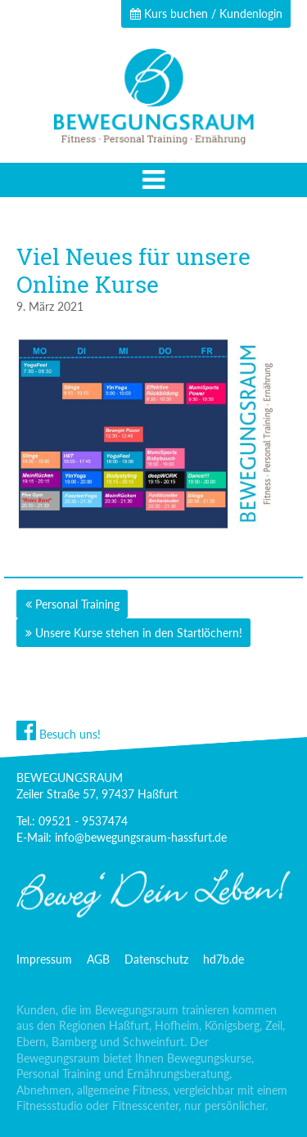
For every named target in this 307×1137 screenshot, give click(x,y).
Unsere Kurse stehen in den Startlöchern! (138, 633)
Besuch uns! (58, 734)
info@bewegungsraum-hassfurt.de (141, 837)
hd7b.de (223, 959)
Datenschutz (156, 959)
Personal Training (77, 604)
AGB (98, 959)
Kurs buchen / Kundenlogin (206, 13)
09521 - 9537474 (83, 821)
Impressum (44, 959)
